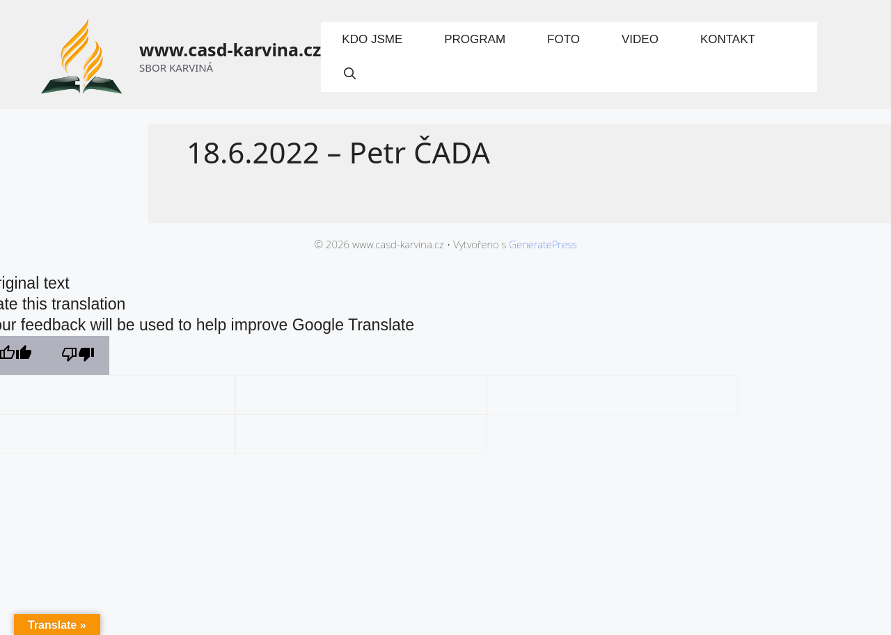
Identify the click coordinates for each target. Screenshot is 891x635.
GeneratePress (542, 244)
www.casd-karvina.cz (230, 49)
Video (640, 39)
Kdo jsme (372, 39)
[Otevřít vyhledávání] (349, 74)
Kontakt (727, 39)
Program (474, 39)
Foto (563, 39)
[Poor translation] (78, 356)
